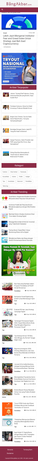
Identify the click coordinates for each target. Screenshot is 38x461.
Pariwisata (23, 172)
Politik (20, 176)
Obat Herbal (13, 172)
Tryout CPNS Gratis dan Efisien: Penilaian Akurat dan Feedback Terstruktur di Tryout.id (24, 405)
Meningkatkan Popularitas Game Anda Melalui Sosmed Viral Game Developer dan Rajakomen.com (25, 379)
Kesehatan (11, 181)
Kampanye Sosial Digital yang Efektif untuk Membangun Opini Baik (24, 299)
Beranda (10, 449)
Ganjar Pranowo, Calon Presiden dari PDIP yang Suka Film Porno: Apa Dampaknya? (21, 142)
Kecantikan (6, 176)
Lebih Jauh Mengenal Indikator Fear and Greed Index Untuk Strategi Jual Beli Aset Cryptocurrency (18, 40)
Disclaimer (10, 453)
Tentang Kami (27, 449)
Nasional (19, 181)
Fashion (5, 172)
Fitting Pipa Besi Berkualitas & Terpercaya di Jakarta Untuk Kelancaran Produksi (19, 154)
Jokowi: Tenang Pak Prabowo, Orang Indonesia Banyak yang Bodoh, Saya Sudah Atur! (22, 95)
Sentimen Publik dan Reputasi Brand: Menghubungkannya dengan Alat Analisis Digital (22, 207)
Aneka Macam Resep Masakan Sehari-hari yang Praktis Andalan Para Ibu (24, 392)
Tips (4, 181)
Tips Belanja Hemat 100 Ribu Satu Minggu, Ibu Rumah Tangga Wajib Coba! (24, 338)
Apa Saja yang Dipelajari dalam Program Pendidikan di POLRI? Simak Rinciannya (24, 286)
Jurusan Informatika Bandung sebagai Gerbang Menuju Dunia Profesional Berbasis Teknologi (24, 366)
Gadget (5, 33)
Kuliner (14, 176)
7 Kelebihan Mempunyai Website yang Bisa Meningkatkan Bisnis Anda (24, 421)
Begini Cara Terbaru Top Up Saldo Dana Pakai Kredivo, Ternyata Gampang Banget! (21, 119)
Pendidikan (29, 181)
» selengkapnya (7, 47)
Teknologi (5, 186)
